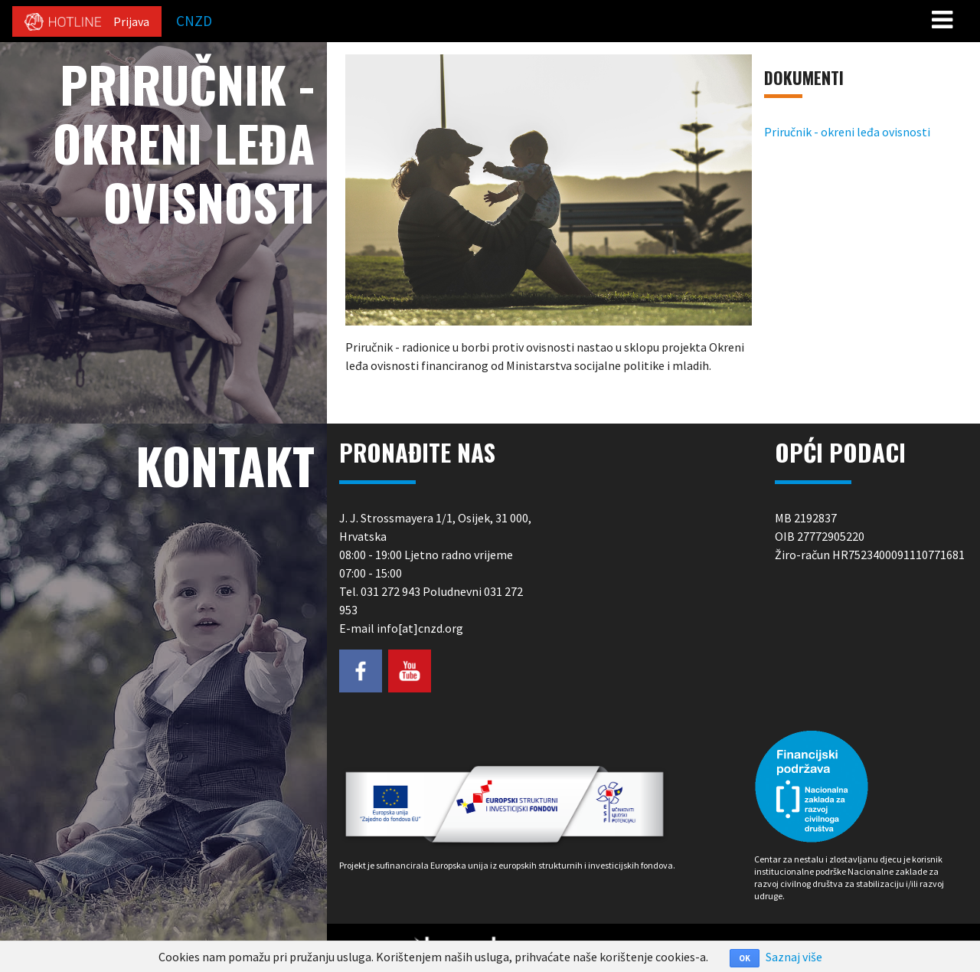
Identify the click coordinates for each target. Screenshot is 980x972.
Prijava (131, 21)
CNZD (194, 20)
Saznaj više (794, 956)
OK (744, 958)
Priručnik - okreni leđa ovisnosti (847, 131)
